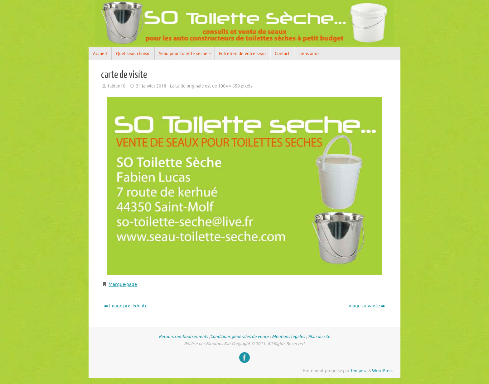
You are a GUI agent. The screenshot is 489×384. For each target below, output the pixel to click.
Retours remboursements (183, 336)
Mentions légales (288, 336)
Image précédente (126, 306)
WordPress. (383, 370)
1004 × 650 (229, 86)
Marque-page (123, 284)
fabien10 (116, 86)
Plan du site (319, 336)
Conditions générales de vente (239, 336)
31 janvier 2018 (151, 86)
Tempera (358, 370)
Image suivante (366, 306)
